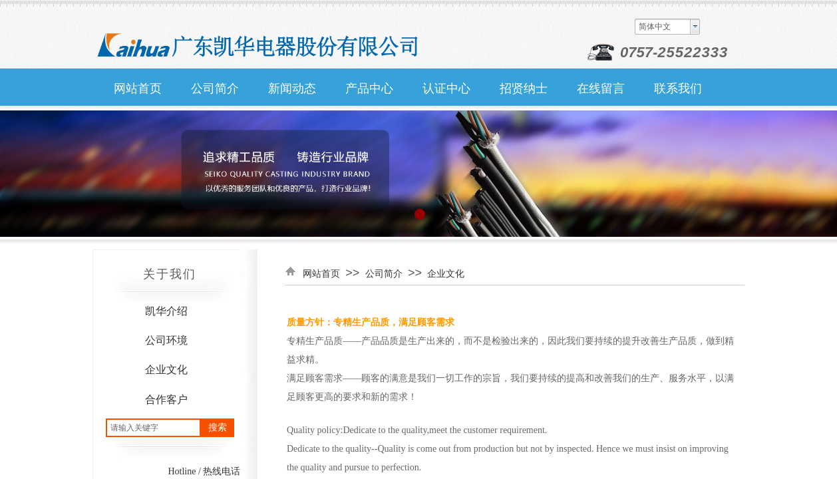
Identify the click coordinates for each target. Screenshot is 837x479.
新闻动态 (292, 88)
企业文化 (166, 369)
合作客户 (166, 399)
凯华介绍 (166, 311)
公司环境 (166, 340)
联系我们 (678, 88)
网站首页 (138, 88)
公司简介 (215, 88)
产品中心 (369, 88)
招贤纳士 (524, 88)
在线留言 (601, 88)
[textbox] (153, 427)
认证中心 (446, 88)
